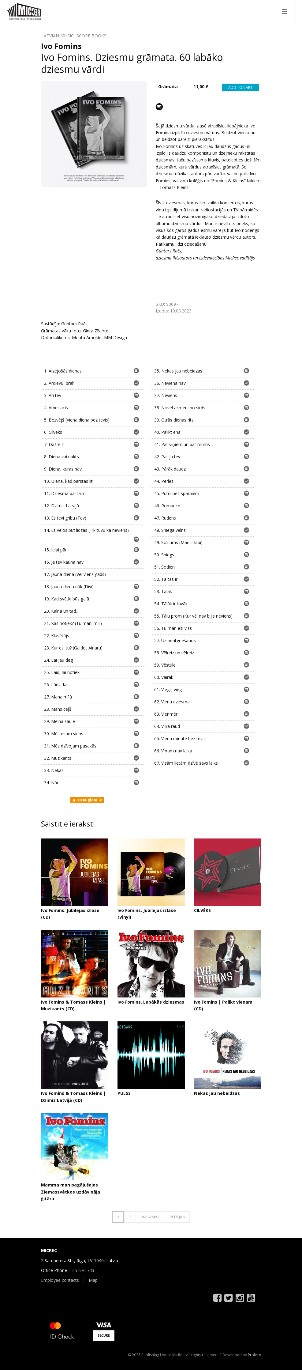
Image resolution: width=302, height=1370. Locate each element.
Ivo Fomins (61, 46)
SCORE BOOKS (91, 36)
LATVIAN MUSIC (57, 36)
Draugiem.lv (87, 800)
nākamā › (150, 1217)
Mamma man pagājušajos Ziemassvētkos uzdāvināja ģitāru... (70, 1192)
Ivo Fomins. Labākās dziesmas (150, 1002)
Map (93, 1280)
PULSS (124, 1093)
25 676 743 (83, 1270)
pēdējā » (177, 1217)
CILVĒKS (202, 910)
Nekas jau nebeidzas (217, 1093)
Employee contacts (60, 1280)
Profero (254, 1354)
